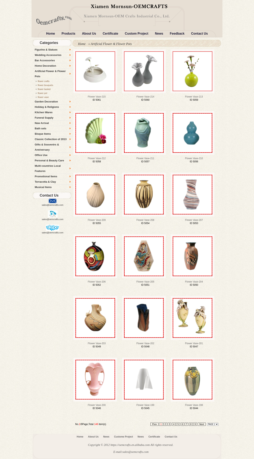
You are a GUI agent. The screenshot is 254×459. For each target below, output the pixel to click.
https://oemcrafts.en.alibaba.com (130, 444)
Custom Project (136, 33)
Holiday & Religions (47, 106)
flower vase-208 (145, 220)
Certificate (110, 33)
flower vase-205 (145, 281)
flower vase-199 (145, 405)
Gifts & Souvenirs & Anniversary (47, 147)
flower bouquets (45, 85)
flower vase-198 (194, 405)
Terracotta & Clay (45, 181)
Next (202, 424)
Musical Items (43, 187)
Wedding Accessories (48, 55)
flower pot (42, 93)
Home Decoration (45, 65)
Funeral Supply (44, 117)
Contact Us (199, 33)
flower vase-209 (97, 220)
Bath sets (40, 128)
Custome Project (123, 436)
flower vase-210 (194, 158)
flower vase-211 (145, 158)
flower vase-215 (97, 96)
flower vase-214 (145, 96)
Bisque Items (43, 133)
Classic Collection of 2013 (50, 139)
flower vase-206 (97, 281)
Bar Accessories (45, 60)
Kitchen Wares (44, 112)
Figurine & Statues (46, 49)
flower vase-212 (97, 158)
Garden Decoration (46, 101)
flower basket (44, 89)
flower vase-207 (194, 220)
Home (50, 33)
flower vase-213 (194, 96)
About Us (89, 33)
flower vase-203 (97, 343)
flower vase (43, 97)
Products (68, 33)
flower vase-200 (97, 405)
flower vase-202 (145, 343)
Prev (154, 424)
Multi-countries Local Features (48, 168)
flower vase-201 (194, 343)
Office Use (41, 155)
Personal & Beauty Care (49, 160)
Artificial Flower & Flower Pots (50, 74)
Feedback (177, 33)
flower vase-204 (194, 281)
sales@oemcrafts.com (53, 205)
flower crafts (43, 81)
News (159, 33)
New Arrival (42, 123)
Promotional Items (46, 176)
